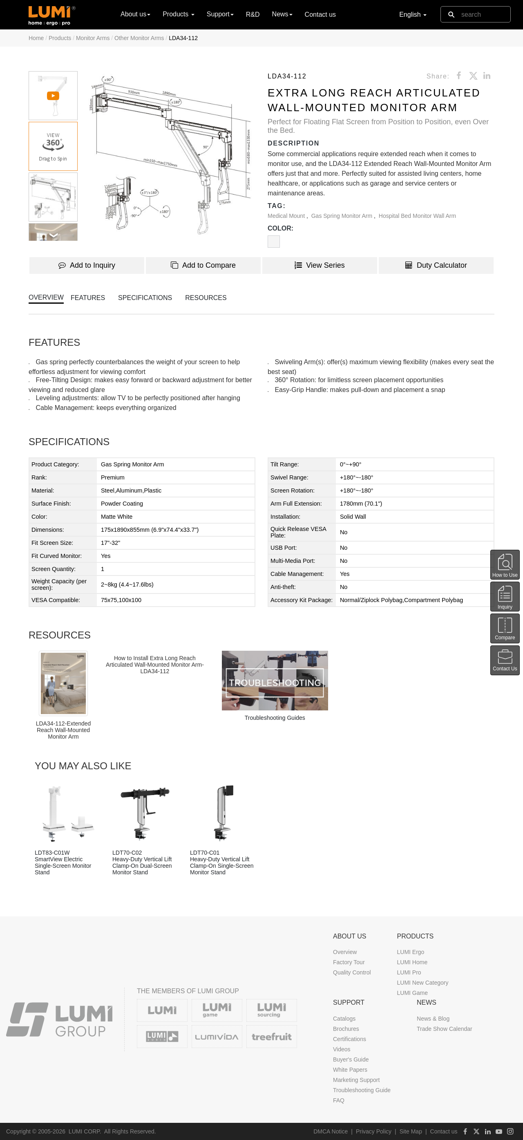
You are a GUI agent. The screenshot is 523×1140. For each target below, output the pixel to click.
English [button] (413, 14)
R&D (253, 14)
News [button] (282, 14)
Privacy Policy (373, 1131)
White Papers (350, 1069)
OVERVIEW (46, 297)
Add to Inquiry (86, 265)
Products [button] (178, 14)
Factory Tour (349, 962)
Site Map (411, 1131)
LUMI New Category (422, 982)
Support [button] (220, 14)
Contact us (320, 14)
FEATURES (88, 297)
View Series (320, 265)
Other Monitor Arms (139, 38)
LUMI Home (412, 962)
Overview (345, 952)
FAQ (338, 1100)
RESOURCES (205, 297)
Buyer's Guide (351, 1059)
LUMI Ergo (410, 952)
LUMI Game (412, 993)
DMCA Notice (330, 1131)
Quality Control (352, 972)
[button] (170, 156)
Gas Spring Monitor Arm (342, 216)
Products (60, 38)
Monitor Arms (93, 38)
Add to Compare (203, 265)
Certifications (349, 1039)
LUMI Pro (409, 972)
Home (36, 38)
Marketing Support (356, 1080)
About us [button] (135, 14)
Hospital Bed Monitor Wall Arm (417, 216)
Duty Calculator (436, 265)
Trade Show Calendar (444, 1029)
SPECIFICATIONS (145, 297)
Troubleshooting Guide (362, 1090)
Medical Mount (287, 216)
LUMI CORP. (85, 1131)
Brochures (346, 1029)
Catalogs (344, 1018)
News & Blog (433, 1018)
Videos (342, 1049)
